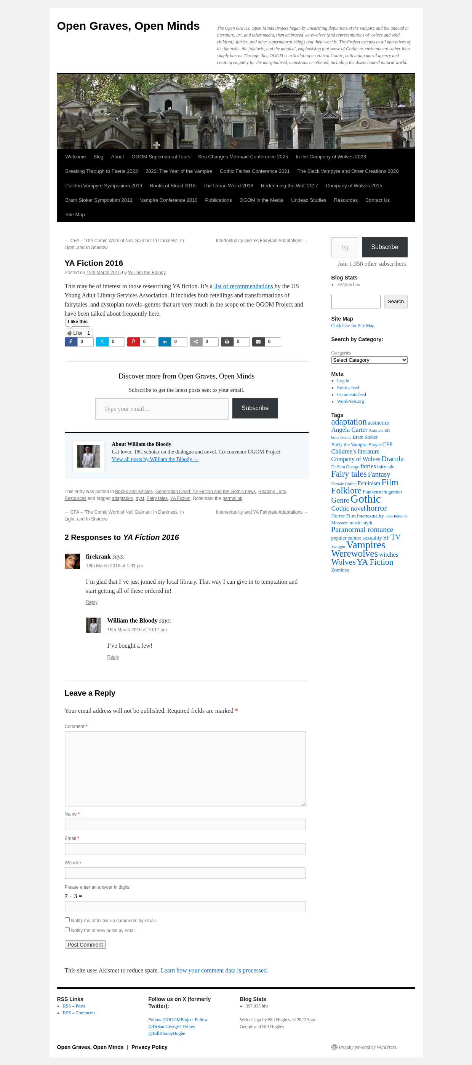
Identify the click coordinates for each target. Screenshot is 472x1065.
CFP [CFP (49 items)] (387, 444)
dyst (140, 498)
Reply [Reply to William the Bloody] (113, 657)
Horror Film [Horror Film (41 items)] (343, 516)
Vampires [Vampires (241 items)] (365, 545)
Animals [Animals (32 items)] (376, 430)
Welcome (76, 157)
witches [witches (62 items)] (388, 554)
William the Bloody (147, 272)
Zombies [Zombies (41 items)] (340, 570)
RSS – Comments (79, 1013)
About (117, 157)
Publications (218, 200)
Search (396, 301)
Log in (343, 380)
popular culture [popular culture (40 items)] (346, 538)
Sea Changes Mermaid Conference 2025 (243, 157)
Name (72, 814)
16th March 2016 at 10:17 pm (137, 629)
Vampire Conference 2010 (169, 200)
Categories (341, 353)
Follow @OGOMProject (171, 1019)
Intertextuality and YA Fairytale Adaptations (262, 240)
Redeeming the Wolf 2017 (289, 185)
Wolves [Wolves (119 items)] (343, 562)
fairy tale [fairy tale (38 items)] (385, 466)
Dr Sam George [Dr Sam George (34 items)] (345, 467)
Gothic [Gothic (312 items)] (365, 499)
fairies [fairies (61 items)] (368, 466)
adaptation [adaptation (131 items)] (349, 421)
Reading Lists (272, 491)
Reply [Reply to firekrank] (92, 602)
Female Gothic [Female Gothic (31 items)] (344, 483)
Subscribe (255, 408)
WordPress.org (350, 401)
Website (73, 862)
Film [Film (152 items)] (389, 482)
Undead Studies (308, 200)
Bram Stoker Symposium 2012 (99, 200)
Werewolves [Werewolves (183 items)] (354, 553)
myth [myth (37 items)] (367, 522)
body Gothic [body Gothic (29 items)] (341, 437)
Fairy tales (157, 498)
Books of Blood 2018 (173, 185)
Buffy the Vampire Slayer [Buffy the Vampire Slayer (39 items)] (356, 444)
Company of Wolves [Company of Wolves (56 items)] (356, 459)
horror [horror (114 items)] (376, 508)
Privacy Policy (149, 1047)
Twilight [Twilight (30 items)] (338, 546)
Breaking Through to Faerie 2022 (102, 171)
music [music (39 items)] (356, 522)
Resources (346, 200)
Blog (98, 157)
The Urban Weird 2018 (228, 185)
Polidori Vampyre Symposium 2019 (104, 185)
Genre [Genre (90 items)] (340, 500)
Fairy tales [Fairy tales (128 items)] (349, 474)
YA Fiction (180, 498)
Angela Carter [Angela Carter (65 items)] (349, 429)
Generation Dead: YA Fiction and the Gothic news (205, 491)
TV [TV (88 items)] (396, 537)
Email (72, 838)
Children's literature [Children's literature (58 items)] (355, 451)
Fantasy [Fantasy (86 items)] (379, 474)
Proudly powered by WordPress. (368, 1047)
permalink (232, 498)
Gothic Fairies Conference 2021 (255, 171)
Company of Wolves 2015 (354, 185)
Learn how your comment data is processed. (214, 970)
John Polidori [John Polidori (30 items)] (396, 516)
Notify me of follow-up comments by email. (114, 920)
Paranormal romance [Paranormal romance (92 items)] (362, 529)
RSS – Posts (74, 1006)
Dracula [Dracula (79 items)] (393, 459)
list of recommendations (243, 286)
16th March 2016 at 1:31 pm (114, 565)
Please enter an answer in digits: (98, 887)
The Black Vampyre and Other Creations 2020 (348, 171)
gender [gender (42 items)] (395, 492)
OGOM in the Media (262, 200)
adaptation (122, 498)
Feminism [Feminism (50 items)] (369, 483)
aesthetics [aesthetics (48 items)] (378, 423)
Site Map (75, 214)
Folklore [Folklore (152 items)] (346, 490)
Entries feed (348, 387)
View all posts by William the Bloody (155, 459)
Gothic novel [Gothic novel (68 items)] (348, 508)
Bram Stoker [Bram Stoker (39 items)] (364, 437)
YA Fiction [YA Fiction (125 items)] (375, 562)
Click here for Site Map (352, 325)
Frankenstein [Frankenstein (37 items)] (375, 492)
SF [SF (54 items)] (386, 537)
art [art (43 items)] (387, 430)
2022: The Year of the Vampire (179, 171)
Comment (76, 726)
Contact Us (377, 200)
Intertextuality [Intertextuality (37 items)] (370, 516)
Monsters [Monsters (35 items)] (340, 522)
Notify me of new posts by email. (104, 930)
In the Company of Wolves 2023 (331, 157)
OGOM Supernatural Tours (160, 157)
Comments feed (351, 394)
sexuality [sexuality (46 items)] (372, 538)
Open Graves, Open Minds (128, 25)
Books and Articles (134, 491)
